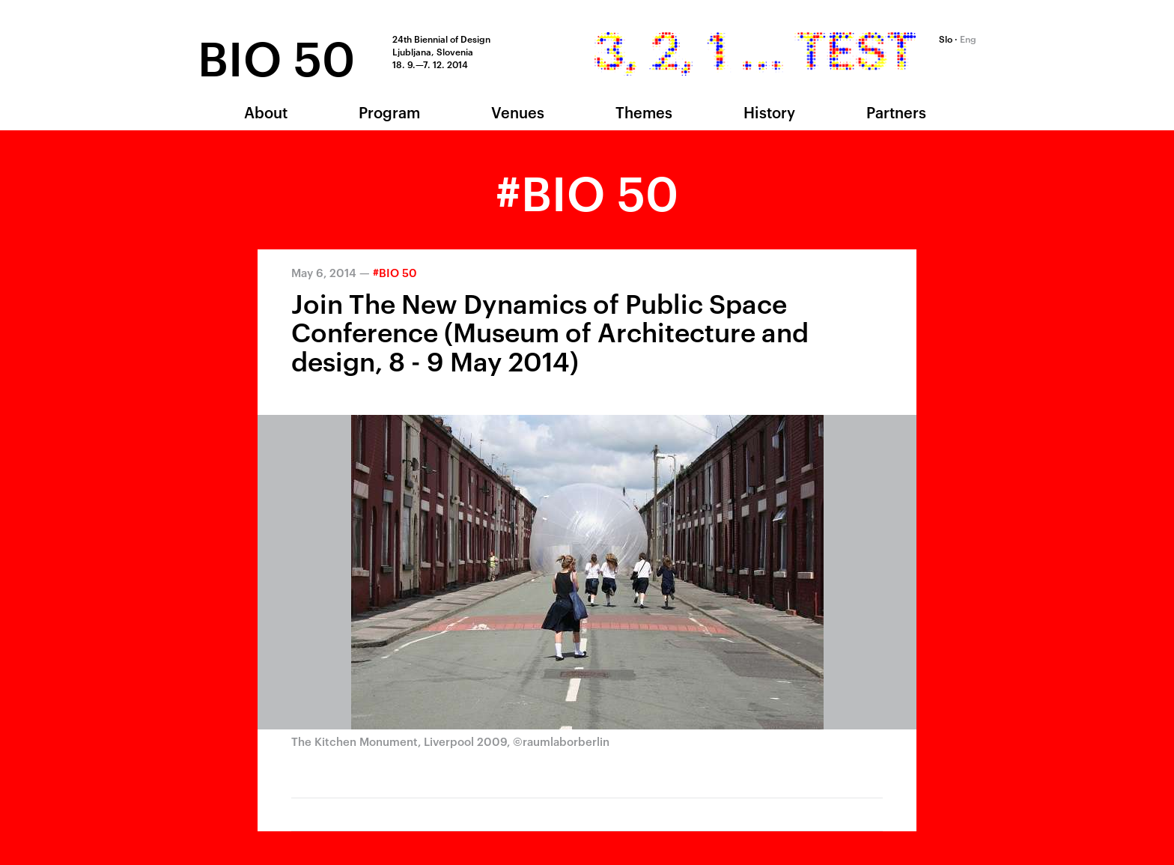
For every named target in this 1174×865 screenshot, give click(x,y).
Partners (896, 111)
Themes (643, 111)
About (266, 111)
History (769, 111)
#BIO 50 (395, 272)
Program (389, 111)
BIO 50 (276, 55)
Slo (945, 38)
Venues (517, 111)
